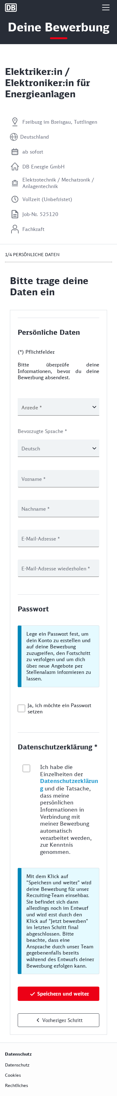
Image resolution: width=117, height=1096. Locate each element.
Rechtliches (16, 1085)
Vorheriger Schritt (62, 1020)
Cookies (13, 1075)
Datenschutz (17, 1064)
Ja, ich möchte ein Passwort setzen (59, 708)
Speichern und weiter (63, 994)
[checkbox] (21, 708)
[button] (106, 7)
